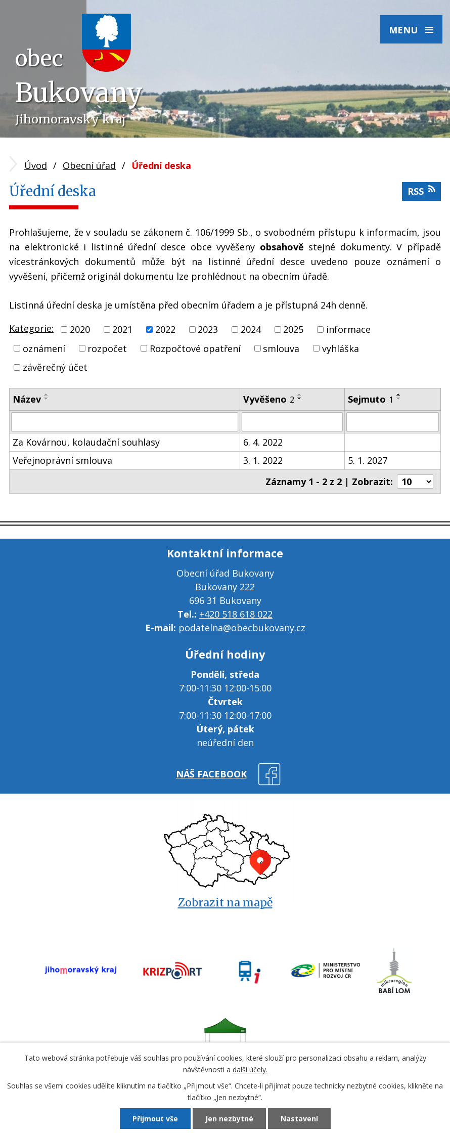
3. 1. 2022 (263, 460)
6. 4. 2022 (263, 442)
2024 (251, 329)
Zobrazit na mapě (225, 902)
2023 (208, 329)
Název (27, 399)
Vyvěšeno (268, 399)
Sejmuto (370, 399)
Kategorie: (31, 328)
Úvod (35, 165)
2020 (80, 329)
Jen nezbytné (229, 1118)
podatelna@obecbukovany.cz (241, 628)
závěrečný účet (55, 367)
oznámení (44, 348)
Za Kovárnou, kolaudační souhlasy (86, 442)
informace (348, 329)
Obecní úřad (89, 165)
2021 (122, 329)
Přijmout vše (155, 1118)
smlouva (281, 348)
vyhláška (340, 348)
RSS (421, 191)
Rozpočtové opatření (195, 348)
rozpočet (107, 348)
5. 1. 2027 (367, 460)
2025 (293, 329)
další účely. (250, 1069)
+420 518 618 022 (236, 614)
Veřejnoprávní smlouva (62, 460)
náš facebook (211, 774)
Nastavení (299, 1118)
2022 (165, 329)
